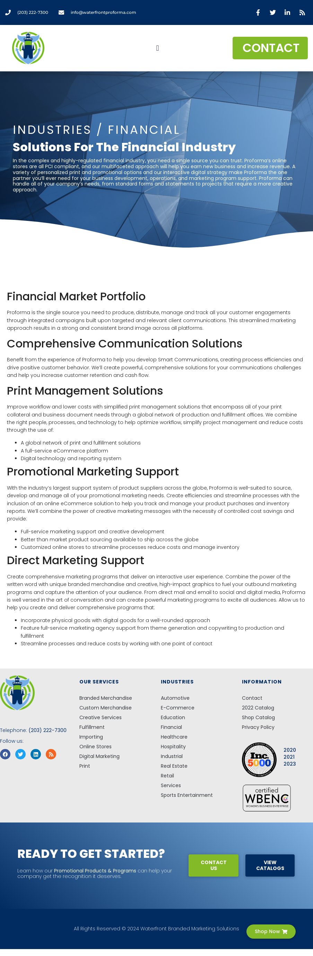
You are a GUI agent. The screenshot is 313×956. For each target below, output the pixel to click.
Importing (91, 736)
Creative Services (100, 717)
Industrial (172, 756)
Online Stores (95, 746)
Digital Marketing (99, 756)
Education (173, 717)
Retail (167, 775)
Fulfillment (92, 727)
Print (84, 766)
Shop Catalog (258, 717)
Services (171, 785)
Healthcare (174, 736)
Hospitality (173, 746)
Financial (171, 727)
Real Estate (174, 766)
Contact (252, 698)
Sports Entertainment (187, 795)
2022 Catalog (258, 707)
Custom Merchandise (105, 707)
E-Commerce (177, 707)
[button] (157, 48)
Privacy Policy (258, 727)
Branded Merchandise (105, 698)
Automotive (175, 698)
